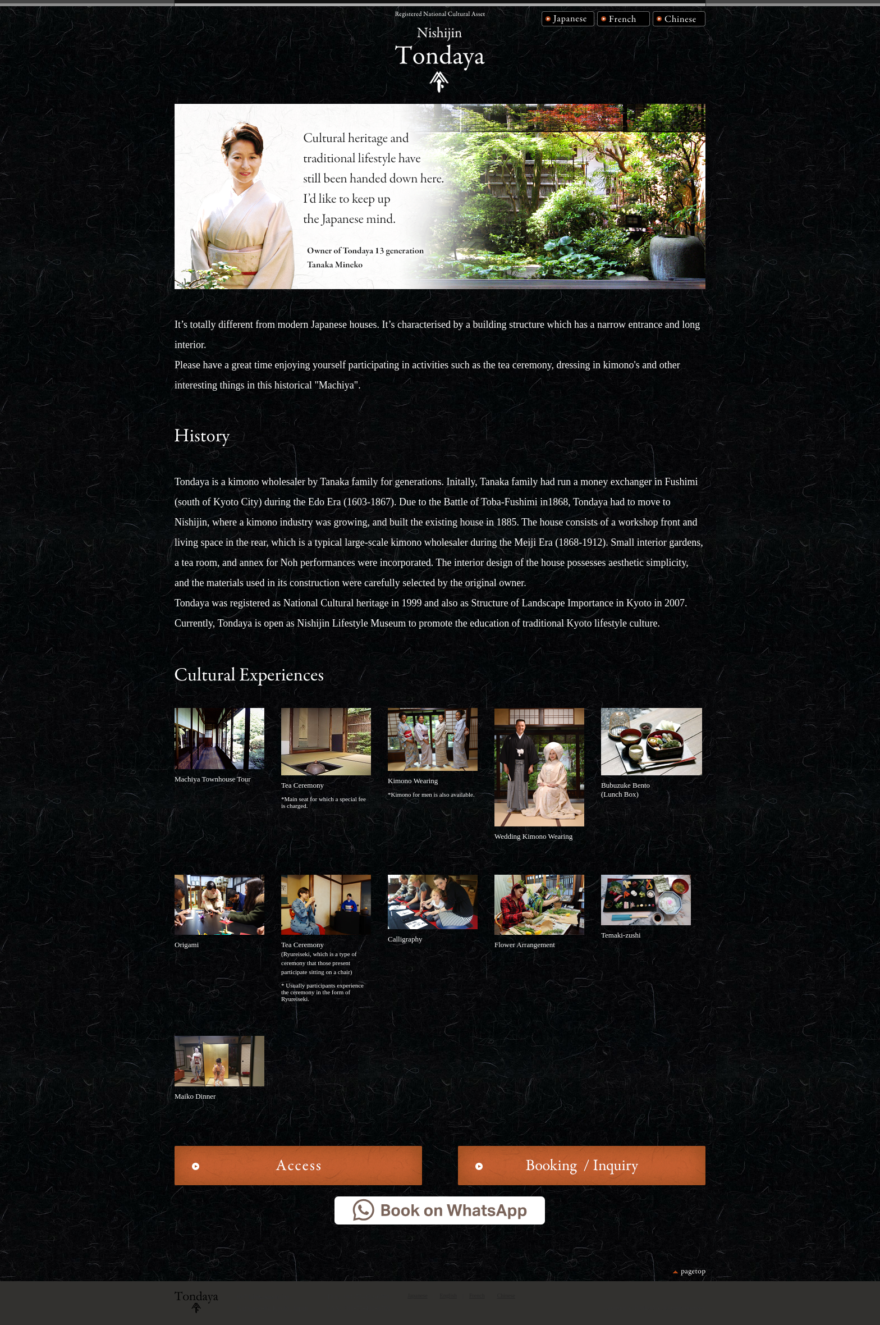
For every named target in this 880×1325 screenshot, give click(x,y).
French (477, 1295)
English (448, 1295)
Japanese (417, 1295)
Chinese (506, 1295)
